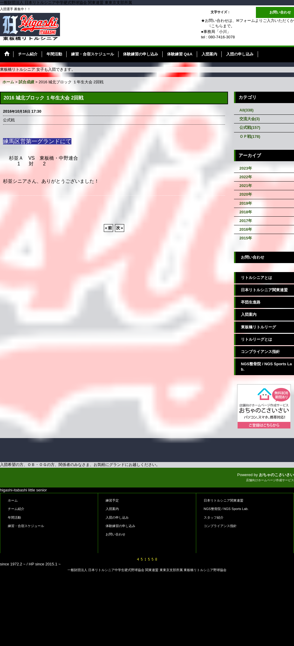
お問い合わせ (280, 12)
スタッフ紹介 (214, 517)
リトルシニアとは (256, 277)
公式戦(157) (249, 127)
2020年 (245, 194)
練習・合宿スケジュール (26, 526)
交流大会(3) (249, 119)
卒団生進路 (250, 302)
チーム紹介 (16, 509)
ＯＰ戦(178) (249, 136)
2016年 (245, 229)
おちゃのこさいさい (276, 475)
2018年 (245, 212)
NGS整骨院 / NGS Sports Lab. (266, 367)
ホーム (13, 500)
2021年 (245, 185)
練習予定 (112, 500)
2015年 (245, 238)
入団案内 (248, 314)
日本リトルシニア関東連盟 (264, 290)
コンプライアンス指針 (260, 351)
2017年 (245, 220)
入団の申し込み (117, 517)
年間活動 (14, 517)
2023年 (245, 168)
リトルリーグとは (256, 339)
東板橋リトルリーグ (258, 327)
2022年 (245, 177)
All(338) (246, 110)
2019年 (245, 203)
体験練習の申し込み (120, 526)
